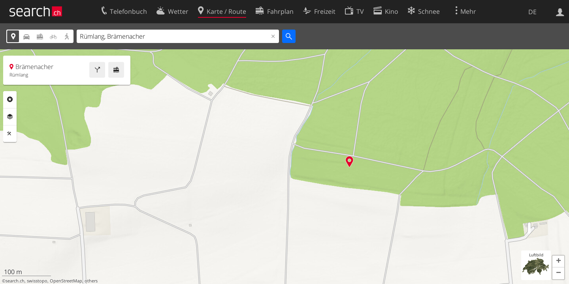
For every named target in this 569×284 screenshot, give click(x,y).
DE (532, 11)
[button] (558, 261)
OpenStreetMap (66, 281)
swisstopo (37, 281)
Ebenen (10, 116)
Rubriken (10, 99)
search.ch (15, 281)
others (91, 281)
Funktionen (10, 133)
